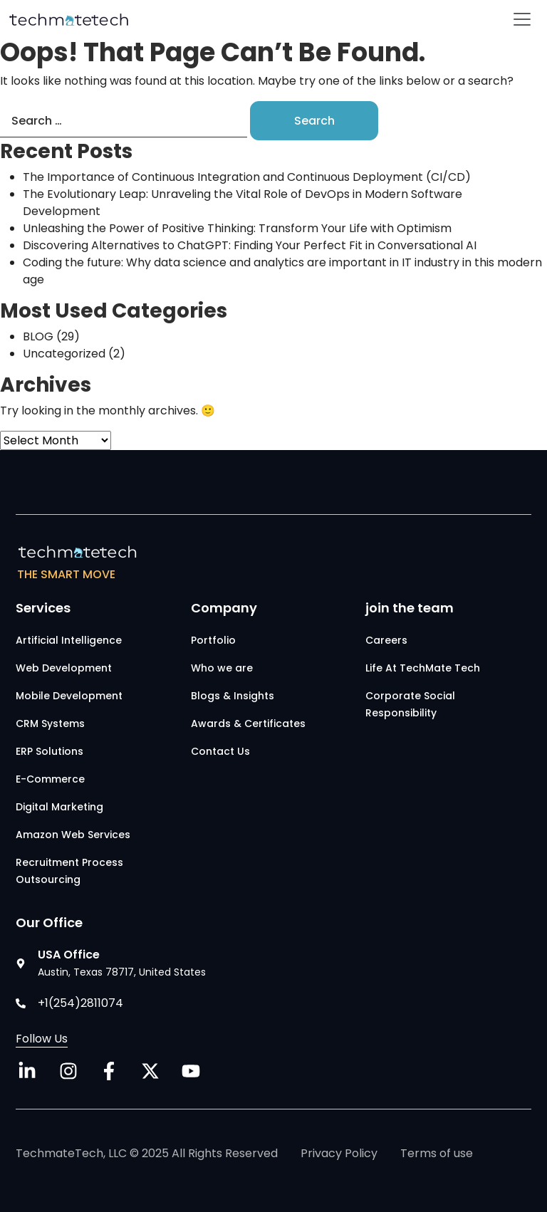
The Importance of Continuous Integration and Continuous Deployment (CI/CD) (247, 177)
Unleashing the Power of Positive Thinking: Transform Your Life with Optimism (237, 228)
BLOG (38, 336)
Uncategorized (64, 353)
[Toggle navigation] (522, 19)
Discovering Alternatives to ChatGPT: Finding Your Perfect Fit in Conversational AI (249, 245)
